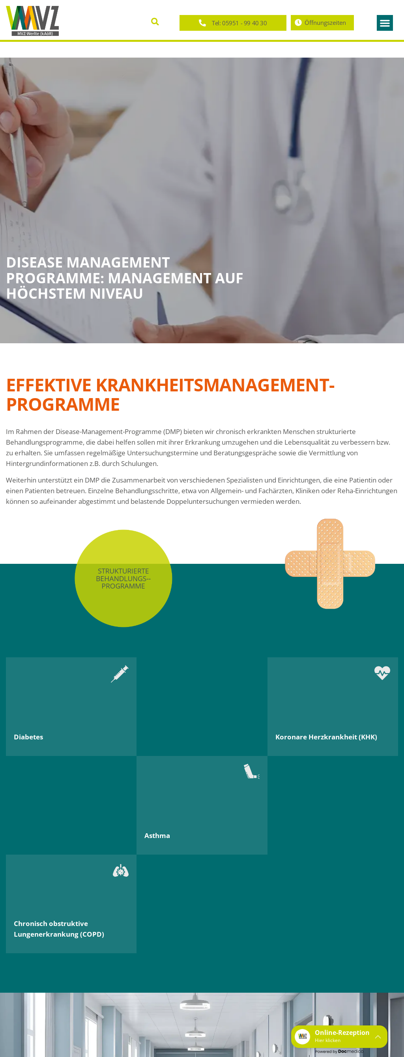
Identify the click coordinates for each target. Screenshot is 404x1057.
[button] (155, 21)
